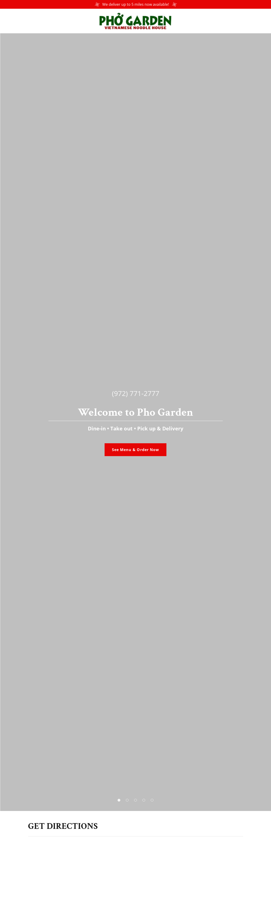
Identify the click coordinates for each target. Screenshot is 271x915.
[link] (135, 20)
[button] (119, 800)
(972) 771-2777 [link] (135, 393)
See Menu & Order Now (135, 449)
